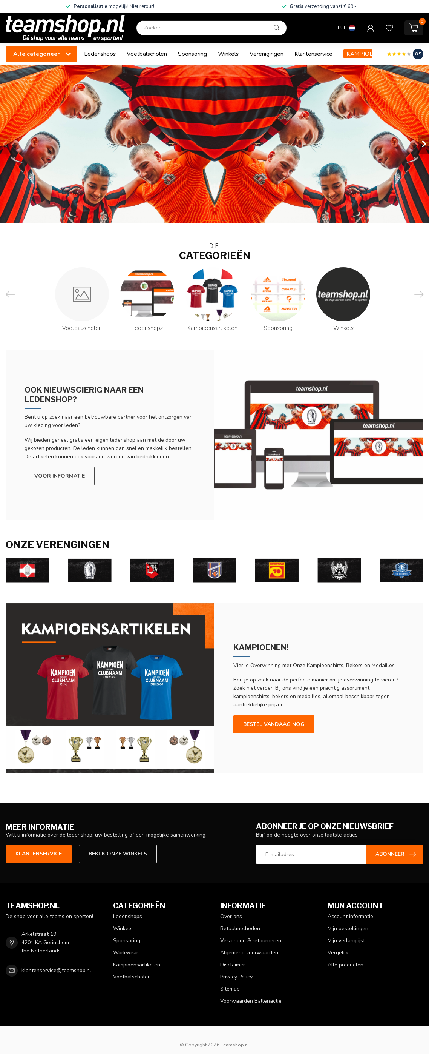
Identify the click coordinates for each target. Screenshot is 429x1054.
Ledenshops (100, 54)
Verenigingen (266, 54)
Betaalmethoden (240, 928)
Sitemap (230, 988)
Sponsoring (192, 54)
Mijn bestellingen (348, 928)
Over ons (231, 916)
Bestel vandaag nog (274, 724)
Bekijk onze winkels (118, 853)
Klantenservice (313, 54)
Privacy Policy (236, 976)
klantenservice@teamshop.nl (56, 970)
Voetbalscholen (147, 54)
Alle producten (345, 964)
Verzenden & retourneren (250, 940)
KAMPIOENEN (365, 54)
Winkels (228, 54)
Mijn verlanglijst (346, 940)
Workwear (125, 952)
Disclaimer (232, 964)
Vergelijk (338, 952)
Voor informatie (59, 475)
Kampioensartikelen (136, 964)
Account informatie (350, 916)
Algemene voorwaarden (249, 952)
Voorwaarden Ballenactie (251, 1001)
